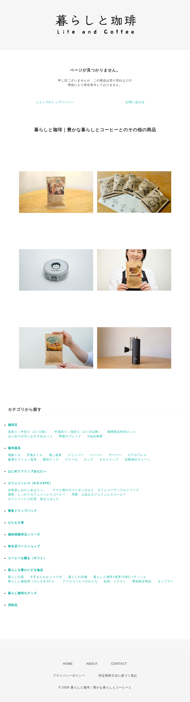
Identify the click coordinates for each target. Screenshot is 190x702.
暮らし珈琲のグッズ (22, 593)
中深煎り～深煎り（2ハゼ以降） (77, 432)
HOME (68, 663)
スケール (71, 459)
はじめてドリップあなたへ (27, 471)
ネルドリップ (109, 459)
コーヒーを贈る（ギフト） (27, 558)
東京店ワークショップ (24, 546)
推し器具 (55, 455)
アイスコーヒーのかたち (80, 581)
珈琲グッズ (51, 459)
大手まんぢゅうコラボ (46, 577)
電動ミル (14, 455)
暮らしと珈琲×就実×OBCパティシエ (119, 577)
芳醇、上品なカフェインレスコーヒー (99, 494)
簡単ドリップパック (22, 510)
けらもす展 (16, 522)
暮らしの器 (16, 577)
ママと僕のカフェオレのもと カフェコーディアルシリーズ (95, 490)
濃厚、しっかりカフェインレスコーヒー (37, 494)
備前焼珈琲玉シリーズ (24, 534)
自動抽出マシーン (137, 459)
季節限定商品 (141, 581)
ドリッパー (76, 455)
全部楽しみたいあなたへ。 (27, 490)
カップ (88, 459)
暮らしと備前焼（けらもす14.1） (32, 581)
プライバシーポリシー (69, 675)
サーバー (115, 455)
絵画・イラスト (115, 581)
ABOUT (92, 663)
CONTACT (119, 663)
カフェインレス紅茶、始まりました (33, 499)
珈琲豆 (13, 425)
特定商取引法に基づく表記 (118, 675)
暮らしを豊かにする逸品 (25, 570)
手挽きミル (35, 455)
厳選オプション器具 (22, 459)
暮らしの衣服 (77, 577)
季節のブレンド (70, 436)
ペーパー (96, 455)
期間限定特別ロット (121, 432)
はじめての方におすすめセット (30, 436)
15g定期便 (95, 436)
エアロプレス (137, 455)
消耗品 (13, 605)
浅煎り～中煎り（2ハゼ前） (28, 432)
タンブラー (166, 581)
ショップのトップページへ (55, 102)
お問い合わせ (135, 102)
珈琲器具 (14, 448)
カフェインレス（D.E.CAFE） (30, 483)
